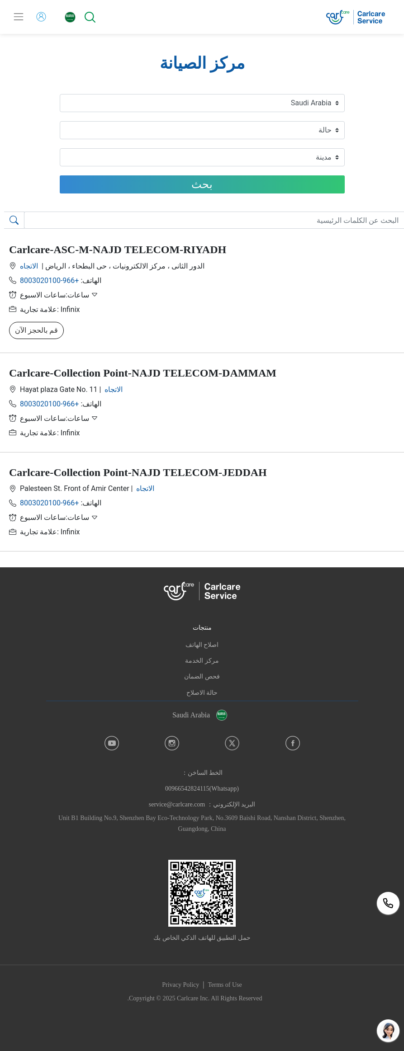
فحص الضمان (202, 676)
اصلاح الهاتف (202, 644)
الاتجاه (30, 266)
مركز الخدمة (202, 660)
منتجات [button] (202, 627)
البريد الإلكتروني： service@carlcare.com (202, 804)
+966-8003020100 (49, 280)
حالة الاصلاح (202, 692)
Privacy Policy (180, 984)
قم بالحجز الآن (36, 330)
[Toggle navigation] (18, 16)
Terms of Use (225, 984)
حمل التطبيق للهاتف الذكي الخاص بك (202, 937)
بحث (202, 184)
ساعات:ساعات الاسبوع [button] (59, 295)
